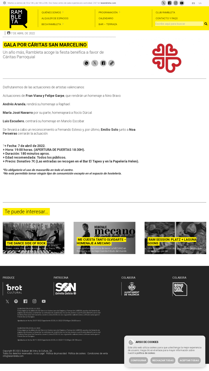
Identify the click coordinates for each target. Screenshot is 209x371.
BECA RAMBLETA (51, 24)
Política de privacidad (56, 361)
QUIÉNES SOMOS (51, 12)
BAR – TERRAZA (108, 24)
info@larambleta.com (13, 363)
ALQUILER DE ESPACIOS (55, 18)
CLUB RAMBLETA (165, 12)
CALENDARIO (106, 18)
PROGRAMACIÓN (108, 12)
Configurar (138, 360)
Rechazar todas (162, 360)
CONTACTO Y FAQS (167, 18)
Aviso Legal (39, 361)
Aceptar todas (189, 360)
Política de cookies (77, 361)
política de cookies (146, 353)
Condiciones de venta (97, 361)
